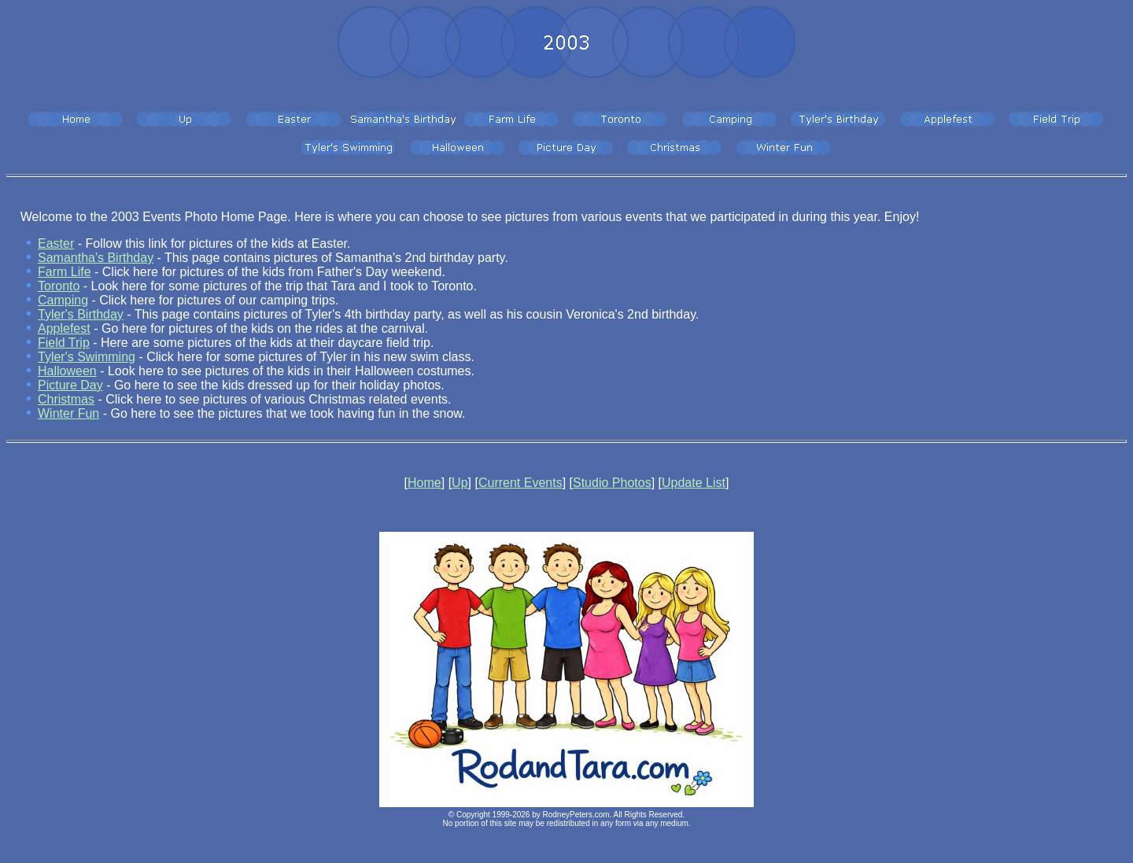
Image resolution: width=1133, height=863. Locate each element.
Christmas (66, 399)
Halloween (67, 371)
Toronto (58, 286)
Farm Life (64, 271)
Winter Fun (68, 413)
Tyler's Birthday (81, 314)
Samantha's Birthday (95, 257)
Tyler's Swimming (86, 356)
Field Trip (64, 342)
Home (424, 482)
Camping (63, 300)
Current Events (520, 482)
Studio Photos (612, 482)
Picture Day (70, 385)
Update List (693, 482)
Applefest (64, 328)
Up (459, 482)
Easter (56, 243)
